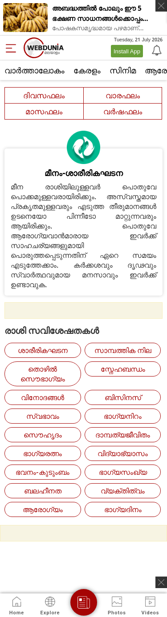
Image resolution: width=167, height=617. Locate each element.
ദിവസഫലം (44, 95)
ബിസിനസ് (123, 397)
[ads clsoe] (161, 582)
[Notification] (156, 49)
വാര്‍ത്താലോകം (34, 70)
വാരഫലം (123, 95)
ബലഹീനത (42, 491)
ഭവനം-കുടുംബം (42, 472)
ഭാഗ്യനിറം (123, 416)
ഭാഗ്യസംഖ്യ (123, 472)
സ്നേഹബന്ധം (123, 369)
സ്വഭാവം (42, 416)
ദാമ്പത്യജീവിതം (122, 435)
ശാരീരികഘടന (43, 350)
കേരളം (87, 70)
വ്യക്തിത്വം (123, 491)
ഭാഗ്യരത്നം (42, 453)
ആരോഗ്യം (43, 509)
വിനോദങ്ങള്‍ (42, 397)
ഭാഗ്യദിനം (123, 509)
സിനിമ (123, 70)
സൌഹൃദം (43, 435)
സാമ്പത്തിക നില (122, 350)
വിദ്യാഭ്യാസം (123, 453)
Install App (127, 51)
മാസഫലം (43, 111)
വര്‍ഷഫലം (122, 111)
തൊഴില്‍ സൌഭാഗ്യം (42, 374)
